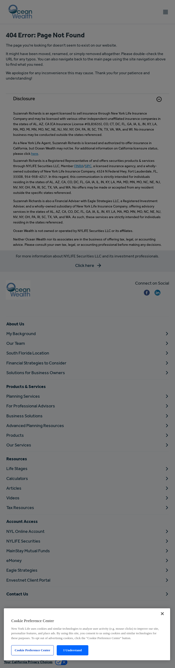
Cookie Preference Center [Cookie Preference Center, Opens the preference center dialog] (32, 650)
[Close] (162, 613)
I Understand (72, 650)
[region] (87, 634)
